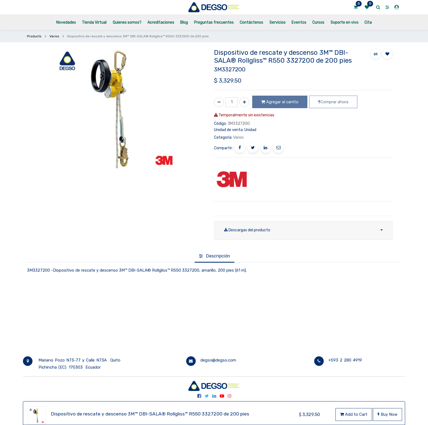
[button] (375, 53)
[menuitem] (66, 22)
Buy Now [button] (387, 414)
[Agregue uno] (244, 102)
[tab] (214, 256)
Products (34, 36)
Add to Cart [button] (353, 414)
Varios (54, 36)
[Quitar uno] (219, 102)
